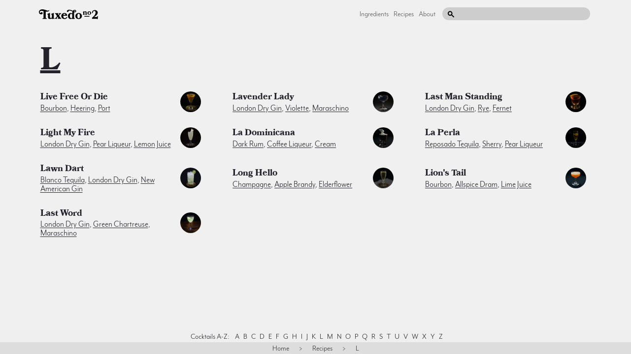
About (427, 14)
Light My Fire (67, 133)
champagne (251, 184)
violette (297, 108)
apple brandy (294, 184)
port (104, 108)
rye (483, 108)
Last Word (61, 214)
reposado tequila (452, 144)
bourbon (53, 108)
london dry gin (257, 108)
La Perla (442, 133)
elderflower (335, 184)
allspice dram (476, 184)
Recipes (404, 14)
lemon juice (152, 144)
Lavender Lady (263, 97)
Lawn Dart (62, 169)
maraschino (330, 108)
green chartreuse (120, 224)
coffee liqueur (289, 144)
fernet (502, 108)
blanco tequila (62, 180)
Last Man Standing (463, 97)
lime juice (516, 184)
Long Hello (254, 174)
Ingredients (374, 14)
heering (82, 108)
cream (325, 144)
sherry (491, 144)
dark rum (248, 144)
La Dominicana (263, 133)
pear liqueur (112, 144)
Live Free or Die (74, 97)
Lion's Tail (445, 174)
